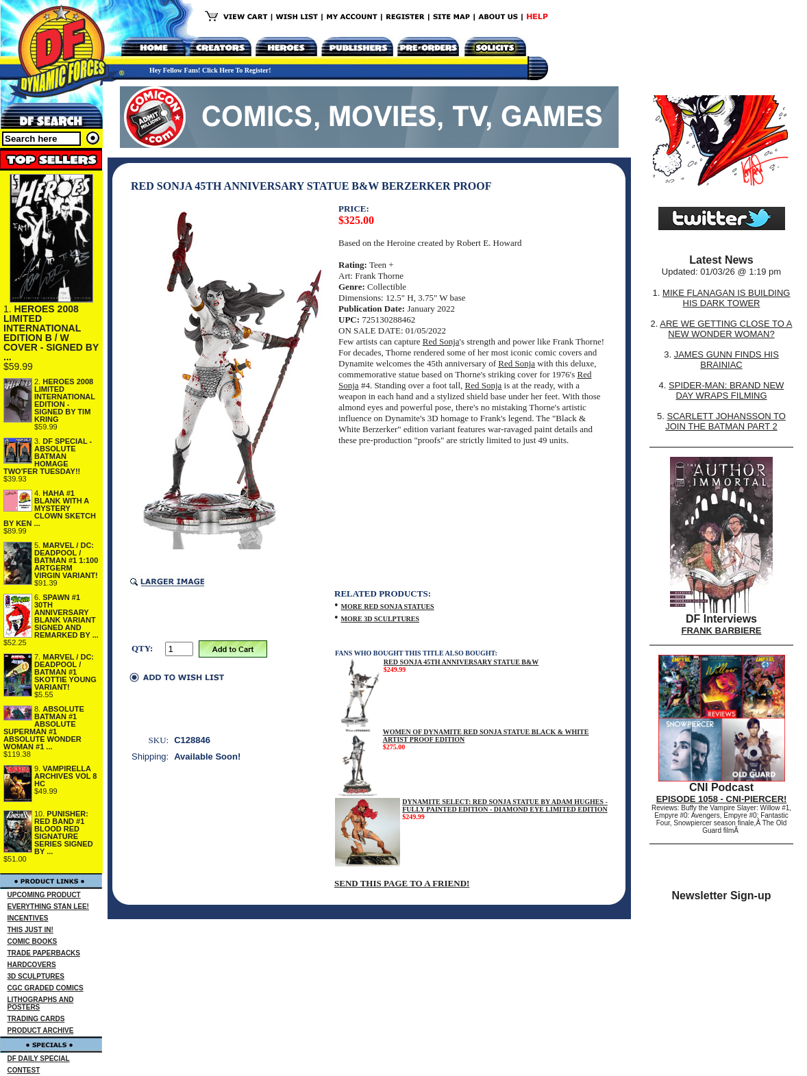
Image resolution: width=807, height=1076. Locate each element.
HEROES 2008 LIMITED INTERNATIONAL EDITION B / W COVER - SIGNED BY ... (51, 332)
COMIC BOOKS (33, 941)
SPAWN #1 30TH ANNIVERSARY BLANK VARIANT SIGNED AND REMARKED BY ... (66, 616)
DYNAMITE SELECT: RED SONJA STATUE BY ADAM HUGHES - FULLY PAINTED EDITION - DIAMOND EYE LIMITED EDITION (505, 805)
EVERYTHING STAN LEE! (48, 906)
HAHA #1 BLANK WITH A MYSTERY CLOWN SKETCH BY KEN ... (49, 508)
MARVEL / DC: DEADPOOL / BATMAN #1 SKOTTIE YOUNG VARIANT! (65, 672)
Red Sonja (441, 341)
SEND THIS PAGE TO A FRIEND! (401, 883)
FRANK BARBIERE (722, 630)
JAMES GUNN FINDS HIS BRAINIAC (726, 359)
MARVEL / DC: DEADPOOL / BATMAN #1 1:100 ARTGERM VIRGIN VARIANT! (66, 560)
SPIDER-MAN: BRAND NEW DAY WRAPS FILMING (726, 390)
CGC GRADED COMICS (46, 988)
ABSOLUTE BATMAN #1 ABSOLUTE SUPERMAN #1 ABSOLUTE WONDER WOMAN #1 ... (43, 728)
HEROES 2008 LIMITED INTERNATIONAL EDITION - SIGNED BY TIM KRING (64, 400)
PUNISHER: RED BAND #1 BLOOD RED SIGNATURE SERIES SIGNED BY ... (63, 832)
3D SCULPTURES (36, 976)
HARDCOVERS (32, 964)
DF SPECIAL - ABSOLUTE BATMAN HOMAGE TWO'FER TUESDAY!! (47, 456)
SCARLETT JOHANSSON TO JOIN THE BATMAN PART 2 (725, 421)
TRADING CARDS (36, 1019)
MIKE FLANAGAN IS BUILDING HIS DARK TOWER (726, 298)
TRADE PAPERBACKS (44, 953)
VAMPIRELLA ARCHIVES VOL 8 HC (65, 776)
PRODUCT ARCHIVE (41, 1030)
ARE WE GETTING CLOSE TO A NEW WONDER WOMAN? (726, 328)
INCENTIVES (28, 918)
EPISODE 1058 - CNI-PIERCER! (721, 799)
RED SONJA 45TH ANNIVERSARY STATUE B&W (461, 662)
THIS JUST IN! (30, 930)
